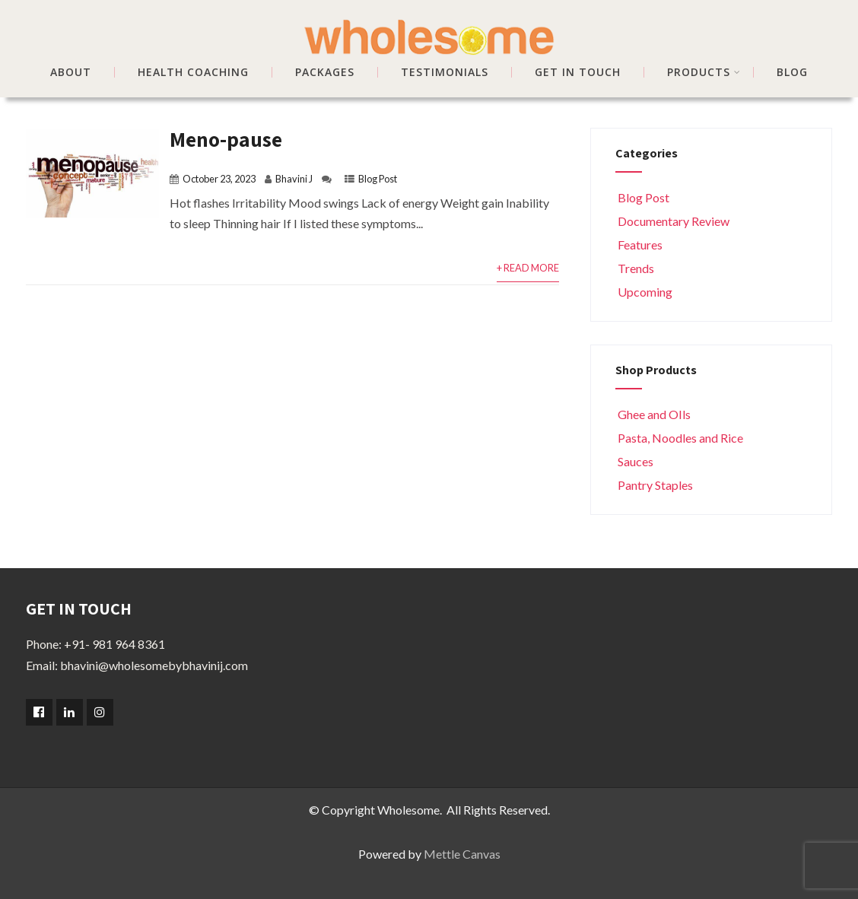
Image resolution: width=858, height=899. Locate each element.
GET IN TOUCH (578, 72)
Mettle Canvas (462, 854)
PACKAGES (324, 72)
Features (639, 244)
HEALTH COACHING (193, 72)
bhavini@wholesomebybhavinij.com (154, 665)
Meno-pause (226, 139)
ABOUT (70, 72)
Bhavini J (294, 179)
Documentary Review (672, 221)
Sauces (634, 461)
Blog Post (377, 179)
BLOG (792, 72)
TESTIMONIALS (444, 72)
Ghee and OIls (653, 414)
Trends (634, 268)
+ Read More (528, 268)
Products (704, 72)
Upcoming (643, 291)
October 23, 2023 (219, 179)
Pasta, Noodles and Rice (679, 437)
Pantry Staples (654, 485)
